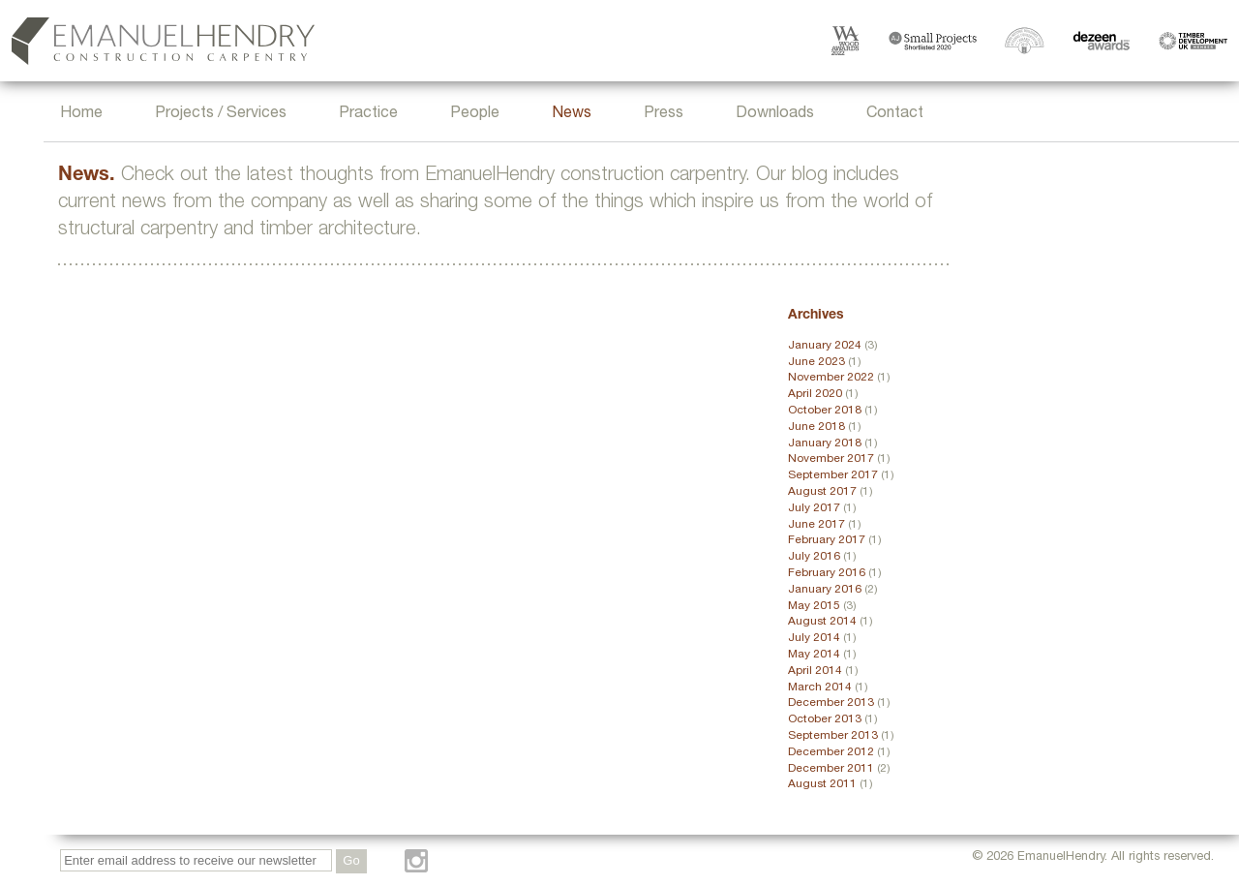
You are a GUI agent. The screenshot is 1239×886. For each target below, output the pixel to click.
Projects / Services (221, 114)
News (571, 114)
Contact (894, 114)
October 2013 (824, 719)
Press (663, 114)
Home (81, 114)
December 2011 (831, 769)
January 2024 (824, 345)
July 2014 (814, 638)
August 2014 (822, 621)
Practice (368, 114)
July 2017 (814, 508)
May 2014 (814, 654)
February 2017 (826, 540)
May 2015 (814, 606)
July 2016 (814, 557)
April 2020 (815, 394)
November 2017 (831, 459)
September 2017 (833, 475)
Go (351, 860)
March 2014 (820, 687)
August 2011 (822, 784)
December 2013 (831, 703)
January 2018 (824, 443)
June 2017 (816, 525)
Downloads (775, 114)
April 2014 (815, 671)
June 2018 (816, 427)
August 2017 (822, 492)
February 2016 (826, 573)
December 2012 (831, 752)
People (474, 114)
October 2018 (824, 410)
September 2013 (833, 736)
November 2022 (831, 377)
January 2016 (824, 590)
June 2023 (816, 362)
